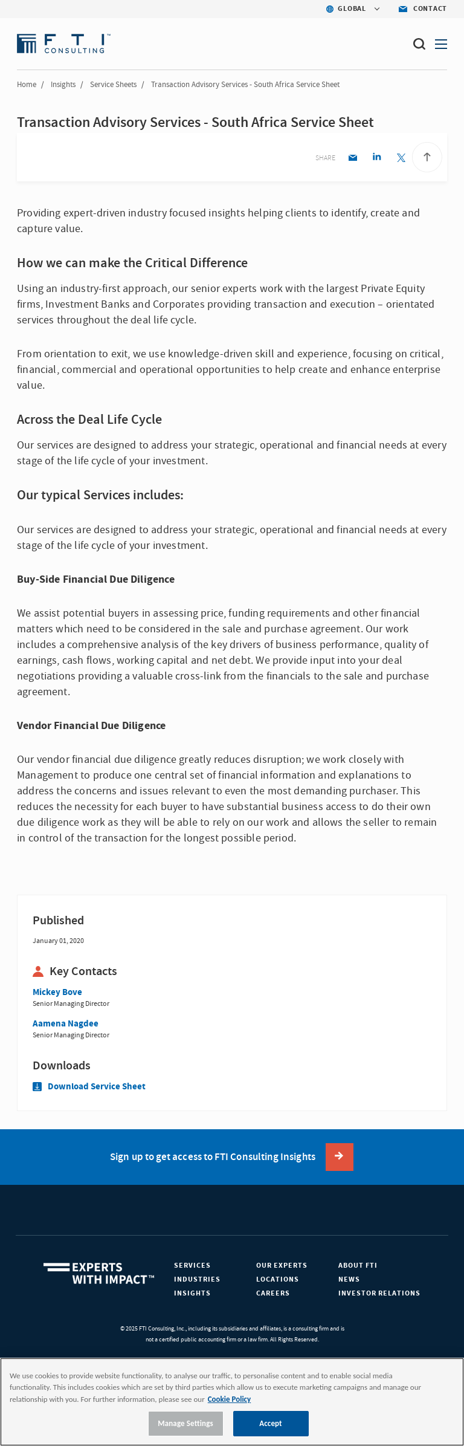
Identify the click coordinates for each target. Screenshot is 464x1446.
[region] (232, 1402)
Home (26, 84)
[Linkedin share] (377, 158)
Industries (197, 1279)
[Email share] (352, 158)
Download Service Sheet (89, 1086)
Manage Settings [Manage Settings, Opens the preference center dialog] (185, 1423)
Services (192, 1265)
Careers (273, 1293)
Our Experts (282, 1265)
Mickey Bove (57, 992)
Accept (270, 1423)
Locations (277, 1279)
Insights (63, 84)
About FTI (358, 1265)
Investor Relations (379, 1293)
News (349, 1279)
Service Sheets (113, 84)
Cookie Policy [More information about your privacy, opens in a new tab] (229, 1399)
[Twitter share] (401, 158)
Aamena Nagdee (65, 1023)
